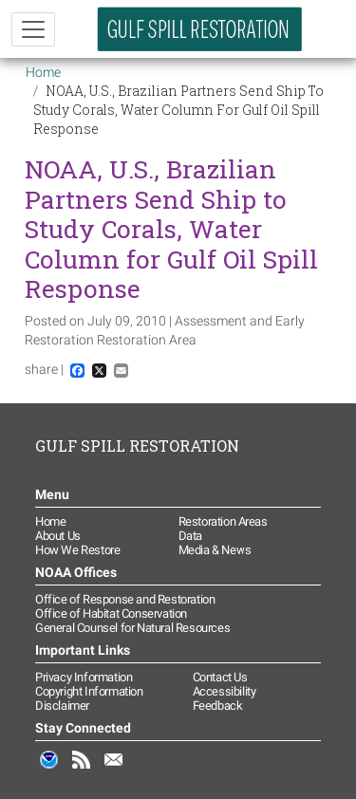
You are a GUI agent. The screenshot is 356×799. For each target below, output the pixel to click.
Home (43, 72)
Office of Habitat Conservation (111, 613)
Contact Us (220, 677)
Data (190, 536)
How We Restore (77, 550)
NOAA (49, 770)
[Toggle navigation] (33, 29)
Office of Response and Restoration (125, 599)
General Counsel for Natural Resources (132, 628)
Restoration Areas (223, 521)
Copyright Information (89, 691)
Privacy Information (83, 677)
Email (113, 770)
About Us (58, 536)
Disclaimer (62, 705)
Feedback (218, 705)
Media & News (215, 550)
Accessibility (224, 691)
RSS (81, 770)
